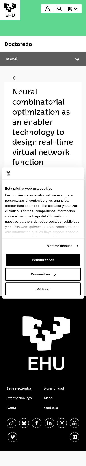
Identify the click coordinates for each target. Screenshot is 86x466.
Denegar (43, 288)
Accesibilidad (54, 388)
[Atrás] (14, 78)
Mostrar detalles (60, 246)
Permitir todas (43, 260)
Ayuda (11, 407)
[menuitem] (73, 8)
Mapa (48, 398)
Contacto (51, 407)
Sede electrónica (19, 388)
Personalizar (43, 274)
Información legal (20, 398)
